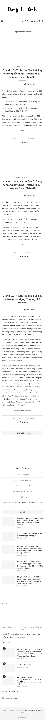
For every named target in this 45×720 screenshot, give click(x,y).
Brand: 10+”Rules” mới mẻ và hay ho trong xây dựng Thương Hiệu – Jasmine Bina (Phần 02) (22, 185)
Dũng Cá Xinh (26, 491)
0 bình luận (29, 253)
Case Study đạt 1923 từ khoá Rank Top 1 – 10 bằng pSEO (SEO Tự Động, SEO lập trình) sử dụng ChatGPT (30, 521)
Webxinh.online (30, 710)
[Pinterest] (27, 21)
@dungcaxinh (26, 497)
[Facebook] (20, 21)
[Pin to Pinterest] (25, 142)
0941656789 (26, 480)
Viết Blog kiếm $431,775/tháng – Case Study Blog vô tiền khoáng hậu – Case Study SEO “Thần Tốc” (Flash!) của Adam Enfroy (29, 652)
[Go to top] (22, 717)
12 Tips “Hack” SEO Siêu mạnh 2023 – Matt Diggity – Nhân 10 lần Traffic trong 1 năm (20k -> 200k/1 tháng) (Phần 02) (30, 549)
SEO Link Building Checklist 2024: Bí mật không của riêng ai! (29, 534)
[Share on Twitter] (22, 142)
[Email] (34, 21)
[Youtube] (32, 21)
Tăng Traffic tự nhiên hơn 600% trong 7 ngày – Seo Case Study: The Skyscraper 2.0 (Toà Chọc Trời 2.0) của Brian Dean (29, 580)
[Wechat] (39, 21)
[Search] (43, 21)
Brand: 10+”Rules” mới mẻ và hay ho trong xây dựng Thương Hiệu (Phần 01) (22, 299)
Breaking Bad (35, 339)
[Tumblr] (29, 21)
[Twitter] (23, 21)
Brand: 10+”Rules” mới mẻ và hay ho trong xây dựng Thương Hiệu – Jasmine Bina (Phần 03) (22, 74)
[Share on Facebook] (20, 142)
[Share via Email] (27, 142)
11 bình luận (30, 138)
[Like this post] (17, 142)
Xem (22, 130)
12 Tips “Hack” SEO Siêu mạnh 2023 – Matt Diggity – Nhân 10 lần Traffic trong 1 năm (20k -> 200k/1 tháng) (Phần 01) (30, 565)
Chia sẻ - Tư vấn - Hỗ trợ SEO (30, 502)
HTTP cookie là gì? (24, 665)
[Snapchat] (37, 21)
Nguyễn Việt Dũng (13, 698)
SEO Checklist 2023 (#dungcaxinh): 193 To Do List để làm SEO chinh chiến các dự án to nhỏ (29, 680)
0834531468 (24, 486)
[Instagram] (25, 21)
